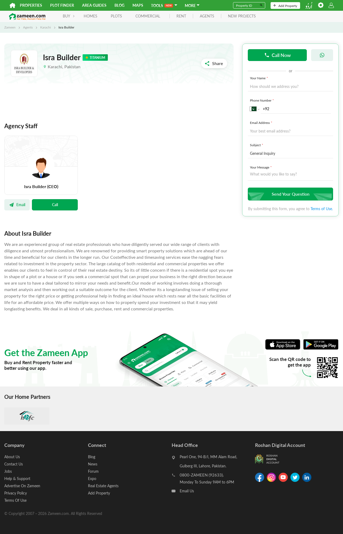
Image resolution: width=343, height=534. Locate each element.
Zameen (10, 27)
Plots (116, 16)
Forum (93, 471)
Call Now (277, 55)
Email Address (261, 122)
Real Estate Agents (103, 485)
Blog (119, 5)
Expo (92, 478)
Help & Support (17, 478)
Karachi (45, 27)
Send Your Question (290, 194)
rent (181, 16)
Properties (31, 5)
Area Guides (94, 5)
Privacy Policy (15, 493)
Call (55, 204)
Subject (257, 144)
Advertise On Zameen (22, 485)
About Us (12, 456)
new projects (242, 16)
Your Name (259, 78)
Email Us (187, 490)
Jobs (8, 471)
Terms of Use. (322, 208)
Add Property (285, 5)
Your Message (261, 167)
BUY (69, 16)
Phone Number (262, 100)
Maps (137, 5)
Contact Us (13, 464)
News (92, 464)
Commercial (147, 16)
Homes (90, 16)
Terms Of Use (15, 500)
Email (17, 204)
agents (207, 16)
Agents (28, 27)
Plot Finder (62, 5)
